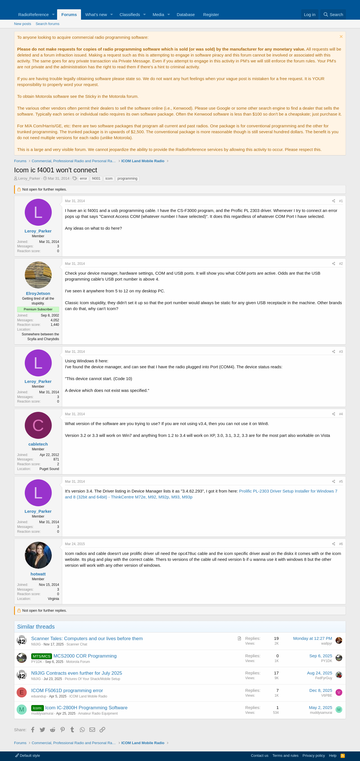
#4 (341, 414)
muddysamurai (42, 713)
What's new (96, 14)
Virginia (53, 599)
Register (211, 14)
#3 (341, 352)
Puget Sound (49, 469)
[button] (53, 14)
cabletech (38, 444)
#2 (341, 264)
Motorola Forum (78, 662)
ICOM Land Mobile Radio (88, 696)
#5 (341, 482)
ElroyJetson (38, 293)
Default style (27, 755)
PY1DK (36, 662)
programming (128, 178)
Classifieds (130, 14)
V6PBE (326, 695)
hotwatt (38, 574)
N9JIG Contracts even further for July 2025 (76, 673)
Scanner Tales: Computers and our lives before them (87, 638)
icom (108, 178)
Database (186, 14)
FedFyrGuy (323, 678)
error (83, 178)
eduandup (38, 696)
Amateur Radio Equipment (98, 713)
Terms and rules (285, 755)
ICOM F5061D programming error (67, 690)
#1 (341, 201)
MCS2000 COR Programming (85, 656)
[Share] (333, 201)
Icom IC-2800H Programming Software (86, 707)
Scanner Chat (76, 644)
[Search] (333, 14)
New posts (22, 24)
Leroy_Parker (29, 178)
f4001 (96, 178)
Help (333, 755)
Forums (69, 14)
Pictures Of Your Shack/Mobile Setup (92, 679)
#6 (341, 544)
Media (158, 14)
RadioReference (33, 14)
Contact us (259, 755)
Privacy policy (314, 755)
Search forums (48, 24)
